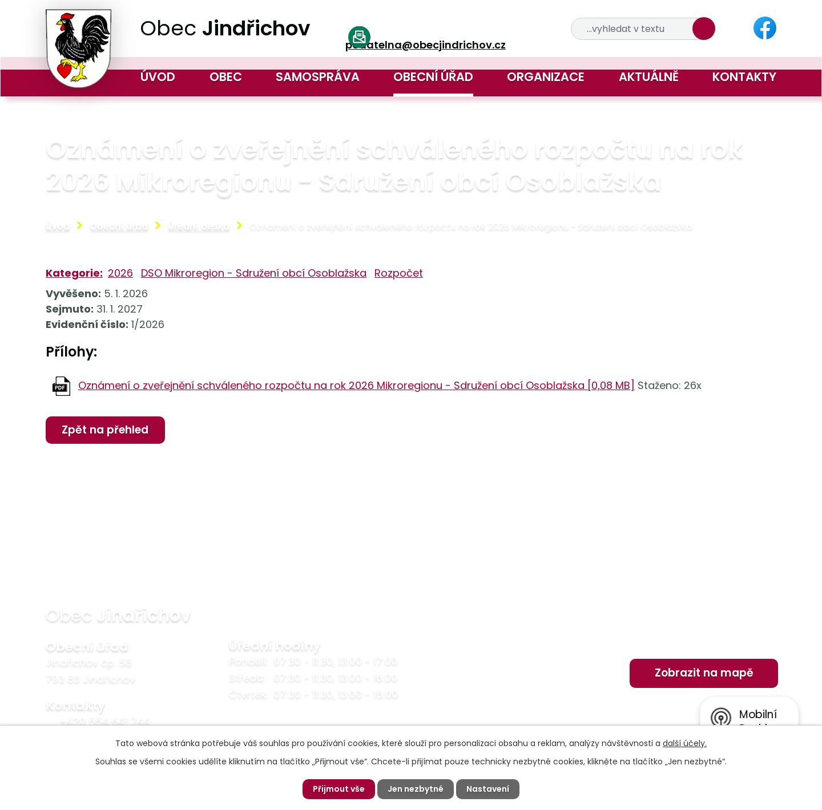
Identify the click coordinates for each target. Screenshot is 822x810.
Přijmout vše (339, 789)
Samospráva (318, 76)
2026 (120, 273)
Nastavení (487, 789)
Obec (225, 76)
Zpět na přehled (105, 430)
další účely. (685, 743)
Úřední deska (198, 226)
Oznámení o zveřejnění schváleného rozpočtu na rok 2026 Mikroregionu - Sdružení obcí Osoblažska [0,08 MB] (356, 385)
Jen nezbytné (416, 789)
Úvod (157, 76)
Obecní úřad (433, 76)
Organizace (546, 76)
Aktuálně (649, 76)
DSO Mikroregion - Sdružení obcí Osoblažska (253, 273)
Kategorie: (74, 273)
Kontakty (744, 76)
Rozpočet (398, 273)
